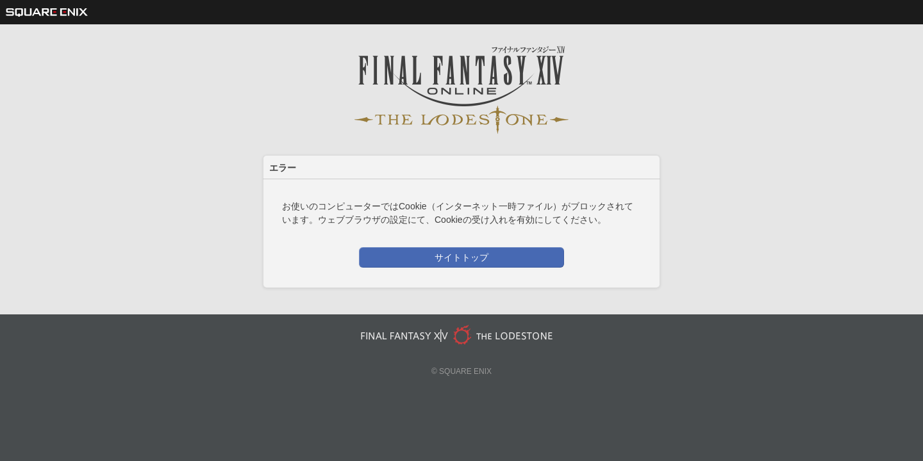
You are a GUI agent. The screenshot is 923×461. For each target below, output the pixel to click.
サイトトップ (461, 257)
